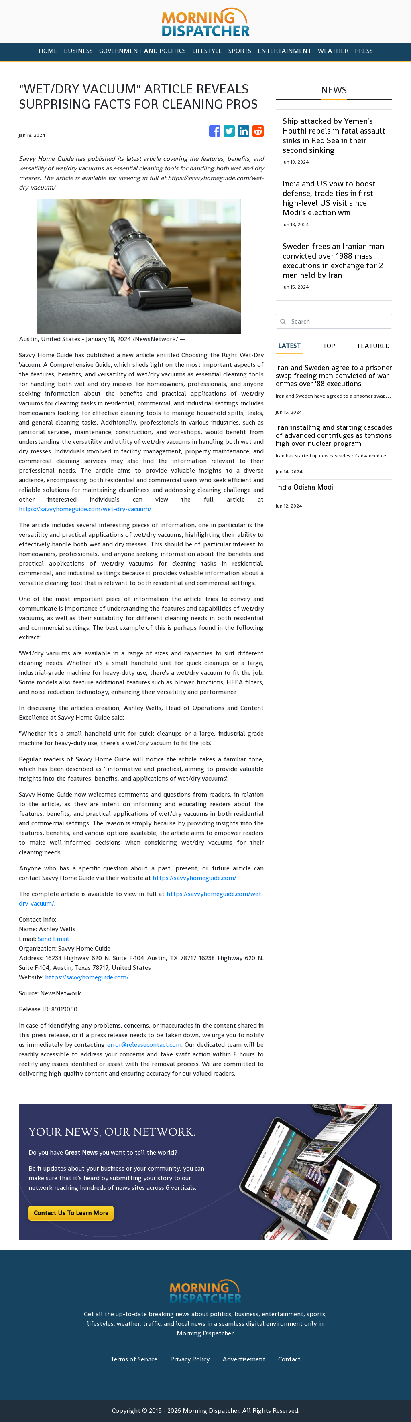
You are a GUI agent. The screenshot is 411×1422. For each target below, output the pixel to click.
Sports (239, 51)
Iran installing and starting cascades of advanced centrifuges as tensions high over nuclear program (334, 435)
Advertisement (243, 1359)
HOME (48, 51)
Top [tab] (329, 346)
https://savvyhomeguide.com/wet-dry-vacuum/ (85, 509)
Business (78, 51)
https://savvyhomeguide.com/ (194, 878)
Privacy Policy (190, 1359)
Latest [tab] (289, 346)
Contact (289, 1359)
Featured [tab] (374, 346)
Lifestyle (207, 51)
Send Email (53, 939)
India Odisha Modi (304, 487)
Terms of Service (133, 1359)
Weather (333, 51)
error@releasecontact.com (144, 1044)
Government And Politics (142, 51)
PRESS (364, 51)
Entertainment (284, 51)
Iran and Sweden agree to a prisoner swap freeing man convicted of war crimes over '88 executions (334, 375)
